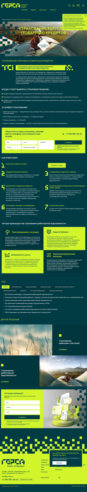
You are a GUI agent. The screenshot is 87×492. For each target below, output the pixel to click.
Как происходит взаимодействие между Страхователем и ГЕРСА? (27, 307)
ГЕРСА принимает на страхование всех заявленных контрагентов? (28, 316)
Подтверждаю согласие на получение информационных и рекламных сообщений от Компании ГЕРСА (68, 149)
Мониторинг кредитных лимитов (15, 291)
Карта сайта (45, 481)
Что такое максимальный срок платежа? (18, 310)
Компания (24, 15)
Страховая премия (34, 287)
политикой (59, 147)
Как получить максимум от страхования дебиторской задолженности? (29, 298)
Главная (3, 19)
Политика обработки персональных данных (70, 468)
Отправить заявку (57, 165)
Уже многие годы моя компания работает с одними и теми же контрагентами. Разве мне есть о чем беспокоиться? (44, 301)
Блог (42, 473)
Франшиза (52, 291)
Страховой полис (18, 287)
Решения (33, 15)
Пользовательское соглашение (65, 471)
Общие (6, 287)
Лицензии (58, 473)
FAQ (42, 471)
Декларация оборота (37, 291)
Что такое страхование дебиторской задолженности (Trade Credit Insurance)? (31, 313)
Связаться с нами (27, 483)
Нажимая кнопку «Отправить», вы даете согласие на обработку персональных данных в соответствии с (68, 146)
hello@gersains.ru (7, 480)
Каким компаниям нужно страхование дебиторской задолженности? (28, 304)
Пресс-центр (43, 15)
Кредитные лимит (51, 287)
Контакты (53, 15)
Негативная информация (68, 291)
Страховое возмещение (11, 294)
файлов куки (64, 459)
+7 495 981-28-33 (10, 483)
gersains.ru (82, 21)
